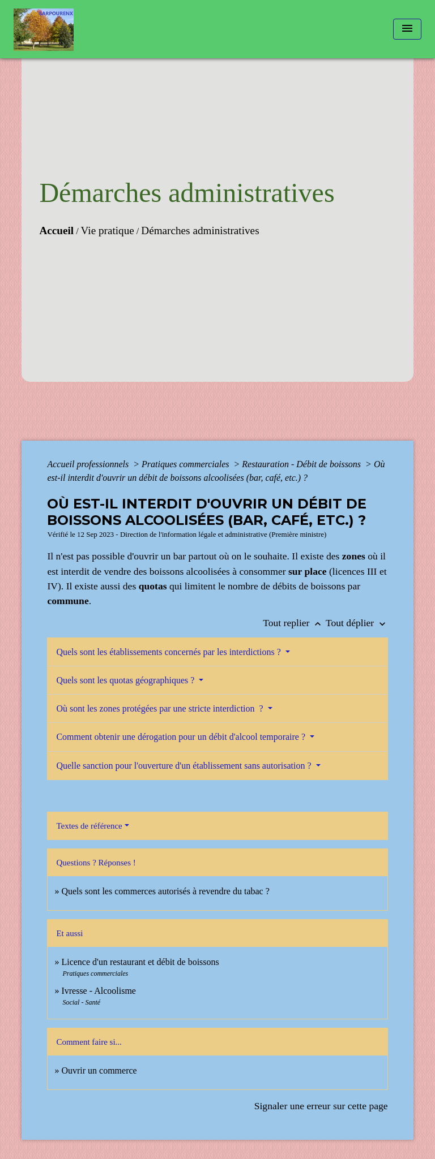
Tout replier (294, 622)
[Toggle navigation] (407, 29)
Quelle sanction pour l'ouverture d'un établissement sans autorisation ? (184, 765)
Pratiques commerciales (186, 464)
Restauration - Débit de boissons (302, 464)
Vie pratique (107, 230)
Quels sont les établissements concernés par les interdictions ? (169, 652)
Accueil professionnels (89, 464)
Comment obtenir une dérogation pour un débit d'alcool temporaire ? (182, 737)
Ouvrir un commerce (99, 1070)
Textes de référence (89, 825)
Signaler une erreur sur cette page (321, 1105)
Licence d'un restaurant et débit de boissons (140, 962)
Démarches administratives (200, 230)
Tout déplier (357, 622)
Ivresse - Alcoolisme (98, 991)
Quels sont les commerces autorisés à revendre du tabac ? (165, 891)
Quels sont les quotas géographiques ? (126, 680)
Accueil (56, 230)
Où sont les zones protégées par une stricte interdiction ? (160, 708)
